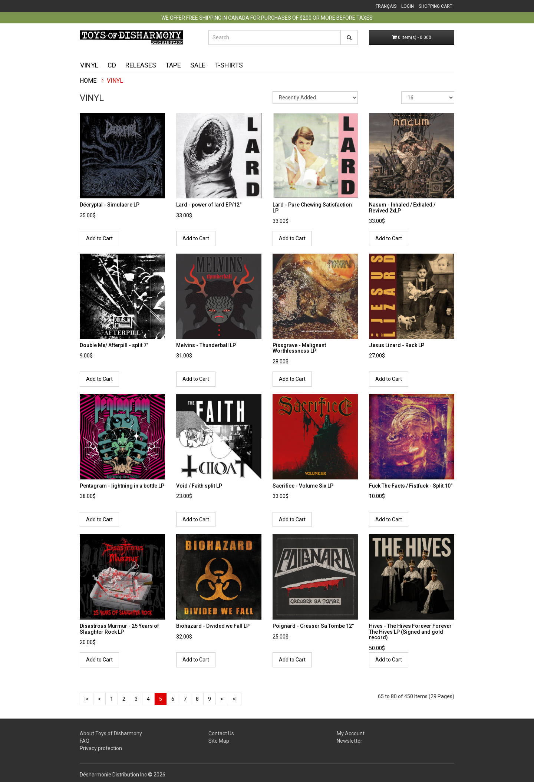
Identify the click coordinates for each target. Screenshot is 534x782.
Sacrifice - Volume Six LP (303, 486)
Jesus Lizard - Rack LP (396, 345)
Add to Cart (99, 238)
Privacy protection (101, 748)
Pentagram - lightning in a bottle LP (122, 486)
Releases (140, 65)
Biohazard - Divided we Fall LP (213, 626)
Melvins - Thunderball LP (206, 345)
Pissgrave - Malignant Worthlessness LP (299, 348)
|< (87, 699)
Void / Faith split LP (199, 486)
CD (112, 65)
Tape (173, 65)
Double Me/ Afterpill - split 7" (114, 345)
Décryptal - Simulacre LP (109, 205)
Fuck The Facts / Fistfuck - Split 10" (410, 486)
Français (386, 6)
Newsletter (349, 741)
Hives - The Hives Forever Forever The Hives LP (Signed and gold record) (410, 631)
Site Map (218, 741)
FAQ (84, 741)
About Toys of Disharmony (111, 733)
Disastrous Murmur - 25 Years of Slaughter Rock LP (119, 628)
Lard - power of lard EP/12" (208, 205)
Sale (197, 65)
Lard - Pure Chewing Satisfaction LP (312, 207)
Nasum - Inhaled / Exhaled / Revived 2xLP (402, 207)
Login (407, 6)
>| (235, 699)
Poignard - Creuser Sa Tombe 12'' (313, 626)
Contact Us (221, 733)
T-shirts (229, 65)
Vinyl (89, 65)
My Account (351, 733)
